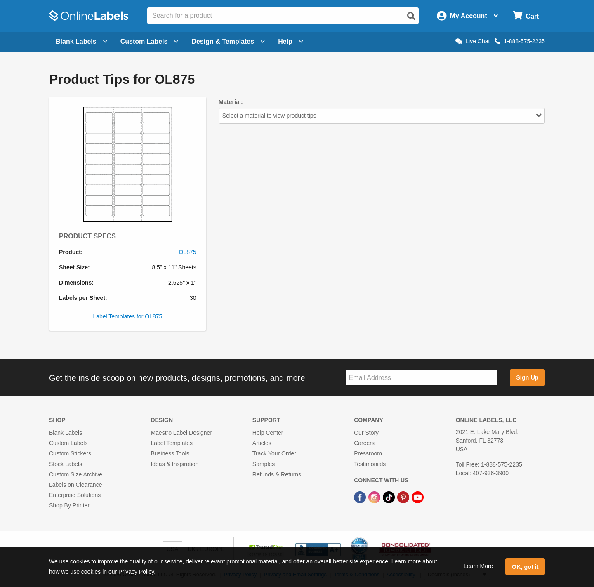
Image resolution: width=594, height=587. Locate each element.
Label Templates (172, 443)
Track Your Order (274, 453)
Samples (263, 464)
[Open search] (411, 16)
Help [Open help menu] (290, 41)
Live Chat (472, 41)
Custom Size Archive (75, 474)
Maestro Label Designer (181, 432)
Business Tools (170, 453)
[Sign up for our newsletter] (421, 377)
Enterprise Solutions (75, 495)
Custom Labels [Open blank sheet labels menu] (149, 41)
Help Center (267, 432)
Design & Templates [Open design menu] (228, 41)
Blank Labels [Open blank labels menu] (81, 41)
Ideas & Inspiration (174, 464)
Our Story (366, 432)
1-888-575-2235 (520, 41)
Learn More (478, 566)
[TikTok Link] (389, 496)
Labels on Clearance (75, 484)
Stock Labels (65, 464)
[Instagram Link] (375, 496)
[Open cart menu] (526, 16)
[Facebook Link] (361, 496)
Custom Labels (68, 443)
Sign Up (527, 377)
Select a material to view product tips (381, 115)
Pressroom (368, 453)
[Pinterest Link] (404, 496)
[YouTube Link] (418, 496)
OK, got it (525, 566)
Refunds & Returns (276, 474)
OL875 (187, 252)
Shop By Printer (69, 505)
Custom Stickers (70, 453)
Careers (364, 443)
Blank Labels (65, 432)
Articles (261, 443)
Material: (231, 102)
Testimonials (370, 464)
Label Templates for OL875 (127, 316)
